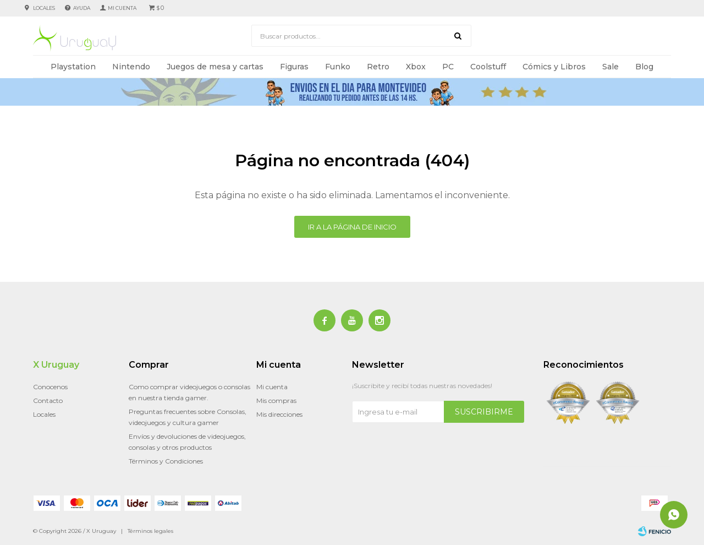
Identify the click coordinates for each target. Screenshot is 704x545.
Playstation (73, 67)
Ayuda (81, 8)
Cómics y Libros (554, 67)
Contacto (48, 400)
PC (448, 67)
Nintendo (131, 67)
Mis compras (276, 400)
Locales (44, 8)
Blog (644, 67)
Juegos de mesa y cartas (215, 67)
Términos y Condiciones (166, 461)
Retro (378, 67)
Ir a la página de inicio (352, 226)
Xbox (416, 67)
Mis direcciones (279, 414)
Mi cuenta (272, 387)
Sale (610, 67)
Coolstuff (488, 67)
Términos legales (150, 531)
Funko (337, 67)
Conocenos (50, 387)
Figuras (294, 67)
